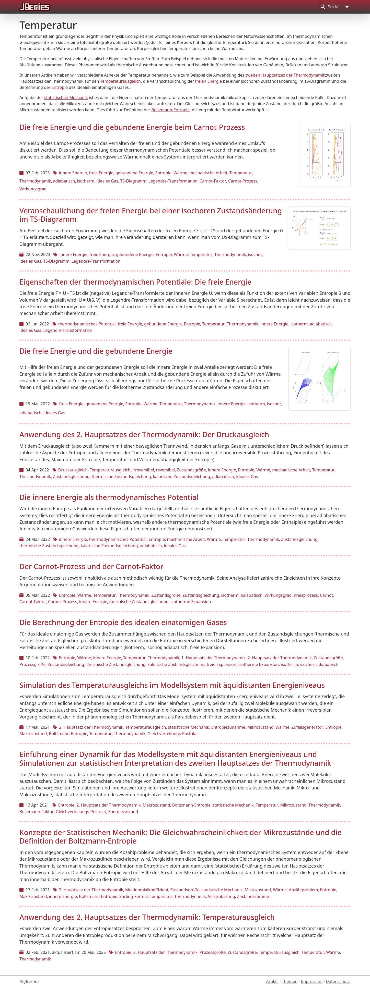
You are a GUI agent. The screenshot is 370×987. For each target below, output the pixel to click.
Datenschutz (338, 981)
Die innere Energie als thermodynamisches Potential (108, 497)
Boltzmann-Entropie (170, 110)
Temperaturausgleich (120, 81)
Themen (290, 981)
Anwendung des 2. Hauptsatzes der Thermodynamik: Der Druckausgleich (144, 434)
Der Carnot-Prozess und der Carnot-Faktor (91, 566)
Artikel (272, 981)
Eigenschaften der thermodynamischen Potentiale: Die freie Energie (135, 282)
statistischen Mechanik (66, 97)
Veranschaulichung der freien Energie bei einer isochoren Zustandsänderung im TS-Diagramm (150, 215)
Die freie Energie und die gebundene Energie (95, 351)
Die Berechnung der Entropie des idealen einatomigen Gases (123, 622)
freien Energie (208, 81)
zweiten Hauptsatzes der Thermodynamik (285, 75)
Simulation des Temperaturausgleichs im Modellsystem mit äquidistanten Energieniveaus (172, 685)
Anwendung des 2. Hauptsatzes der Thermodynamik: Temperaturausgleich (147, 917)
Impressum (312, 981)
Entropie (60, 87)
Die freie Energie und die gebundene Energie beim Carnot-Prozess (132, 127)
